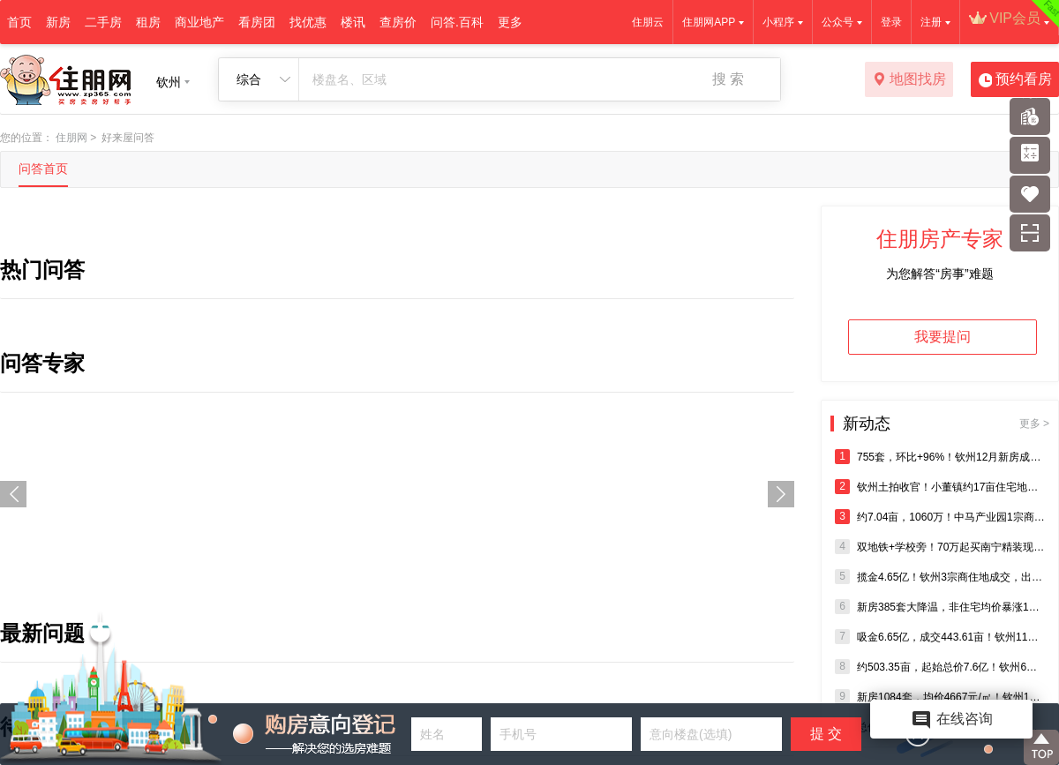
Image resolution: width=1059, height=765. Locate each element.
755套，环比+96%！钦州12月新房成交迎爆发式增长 (940, 456)
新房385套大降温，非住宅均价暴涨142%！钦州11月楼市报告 (940, 606)
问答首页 (43, 168)
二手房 (103, 22)
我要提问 (942, 336)
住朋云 (648, 22)
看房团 (256, 22)
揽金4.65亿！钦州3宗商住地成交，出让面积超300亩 (940, 576)
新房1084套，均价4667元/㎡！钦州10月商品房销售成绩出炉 (940, 696)
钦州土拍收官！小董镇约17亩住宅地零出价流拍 (940, 486)
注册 (931, 22)
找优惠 (308, 22)
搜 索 (728, 78)
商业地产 (199, 22)
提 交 (826, 733)
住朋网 (71, 137)
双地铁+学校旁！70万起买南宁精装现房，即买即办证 (940, 546)
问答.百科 (457, 22)
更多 (510, 22)
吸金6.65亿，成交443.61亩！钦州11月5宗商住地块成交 (940, 636)
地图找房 (909, 80)
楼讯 (353, 22)
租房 (148, 22)
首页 (19, 22)
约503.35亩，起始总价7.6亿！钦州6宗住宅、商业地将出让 (940, 666)
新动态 (946, 423)
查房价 (398, 22)
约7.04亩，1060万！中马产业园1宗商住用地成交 (940, 516)
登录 (891, 22)
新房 (58, 22)
